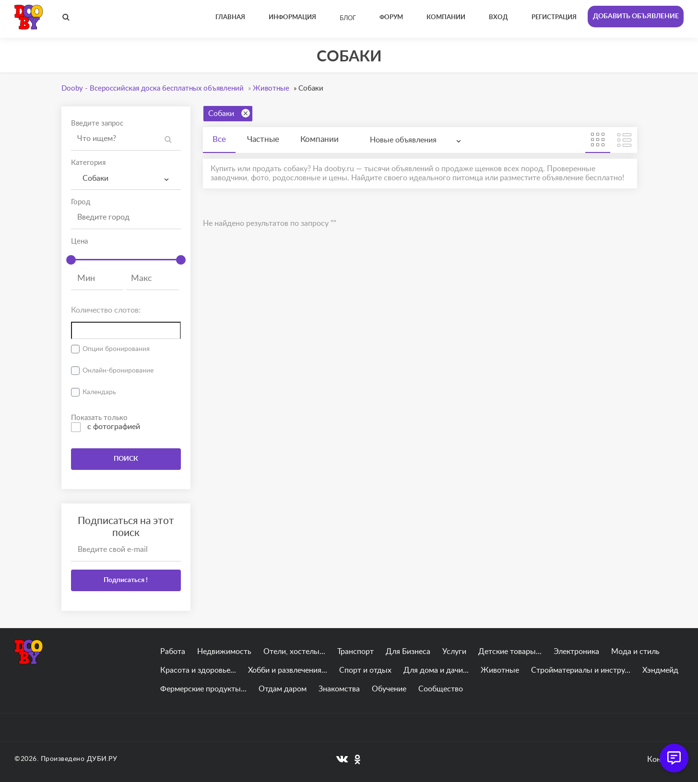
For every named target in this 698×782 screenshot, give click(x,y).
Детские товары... (510, 651)
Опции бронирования (116, 349)
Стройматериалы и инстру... (580, 670)
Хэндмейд (660, 670)
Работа (172, 651)
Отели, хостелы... (294, 651)
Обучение (389, 689)
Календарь (99, 392)
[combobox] (126, 178)
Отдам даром (283, 689)
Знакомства (339, 689)
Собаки (229, 113)
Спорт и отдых (365, 670)
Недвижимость (224, 651)
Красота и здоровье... (198, 670)
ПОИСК (126, 458)
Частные (263, 139)
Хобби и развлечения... (287, 670)
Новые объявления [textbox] (403, 140)
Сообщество (440, 689)
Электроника (576, 651)
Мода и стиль (635, 651)
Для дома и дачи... (436, 670)
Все (219, 139)
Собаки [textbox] (93, 178)
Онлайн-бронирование (118, 370)
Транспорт (355, 651)
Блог (348, 18)
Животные (500, 670)
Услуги (454, 651)
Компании (319, 139)
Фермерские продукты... (203, 689)
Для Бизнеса (408, 651)
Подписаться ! (126, 580)
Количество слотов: (106, 310)
